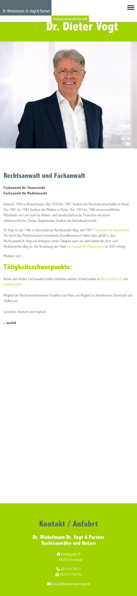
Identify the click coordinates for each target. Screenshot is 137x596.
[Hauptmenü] (131, 8)
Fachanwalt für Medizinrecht (85, 246)
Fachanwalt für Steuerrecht (111, 230)
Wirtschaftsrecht (111, 279)
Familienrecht (12, 284)
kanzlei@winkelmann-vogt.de (68, 584)
